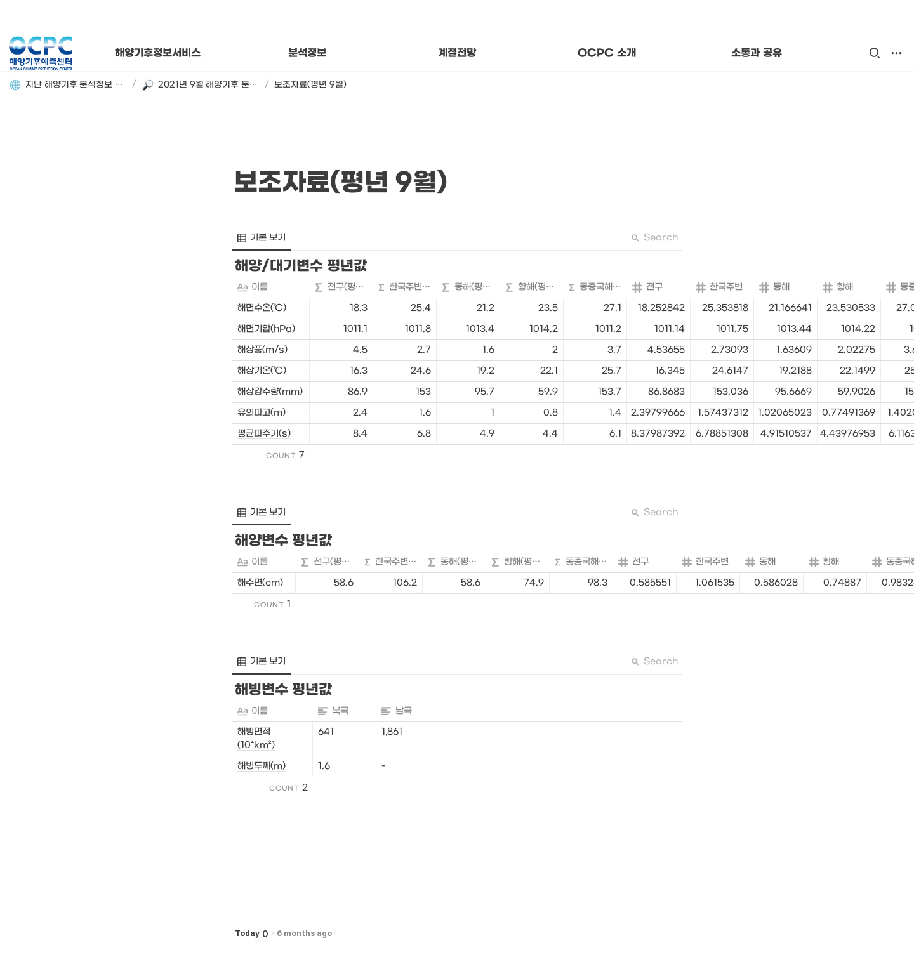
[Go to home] (40, 53)
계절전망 (457, 53)
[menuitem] (261, 238)
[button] (874, 53)
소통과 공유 (756, 53)
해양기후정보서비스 (158, 53)
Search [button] (654, 237)
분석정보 (307, 53)
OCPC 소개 (606, 53)
